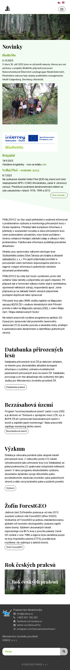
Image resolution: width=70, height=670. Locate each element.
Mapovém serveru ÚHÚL (35, 308)
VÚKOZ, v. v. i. (9, 640)
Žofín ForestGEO (14, 547)
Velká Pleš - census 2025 (20, 170)
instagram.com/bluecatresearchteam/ (34, 629)
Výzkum (10, 488)
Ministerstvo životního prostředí (20, 636)
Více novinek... (59, 195)
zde (44, 164)
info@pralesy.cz (23, 614)
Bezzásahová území (16, 431)
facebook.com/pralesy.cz (28, 621)
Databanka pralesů (15, 387)
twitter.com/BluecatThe (27, 625)
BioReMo (9, 55)
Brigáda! (8, 155)
